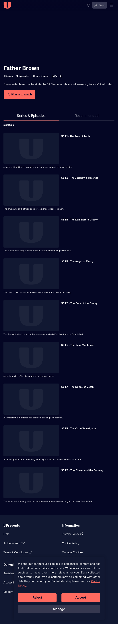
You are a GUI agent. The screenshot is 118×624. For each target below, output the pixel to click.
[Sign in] (99, 5)
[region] (59, 591)
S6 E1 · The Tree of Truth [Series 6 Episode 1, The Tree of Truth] (75, 136)
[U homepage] (7, 5)
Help (6, 534)
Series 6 (8, 125)
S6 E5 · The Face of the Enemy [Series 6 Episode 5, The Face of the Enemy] (79, 303)
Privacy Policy (70, 534)
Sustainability (11, 573)
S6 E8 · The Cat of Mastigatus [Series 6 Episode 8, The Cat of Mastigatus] (78, 428)
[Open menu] (111, 5)
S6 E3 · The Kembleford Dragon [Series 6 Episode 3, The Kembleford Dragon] (79, 220)
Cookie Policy (70, 543)
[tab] (87, 116)
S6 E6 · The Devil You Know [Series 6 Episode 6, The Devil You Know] (77, 345)
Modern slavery (13, 592)
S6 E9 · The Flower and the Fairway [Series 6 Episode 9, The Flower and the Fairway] (82, 470)
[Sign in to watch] (19, 94)
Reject (37, 600)
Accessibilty (11, 582)
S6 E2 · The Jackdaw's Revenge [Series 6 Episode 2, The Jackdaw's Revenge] (79, 178)
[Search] (88, 5)
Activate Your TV (14, 543)
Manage (59, 611)
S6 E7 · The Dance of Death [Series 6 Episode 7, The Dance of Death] (77, 387)
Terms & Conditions (15, 552)
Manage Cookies (72, 552)
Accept (80, 600)
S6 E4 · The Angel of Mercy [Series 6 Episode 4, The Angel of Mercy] (77, 261)
